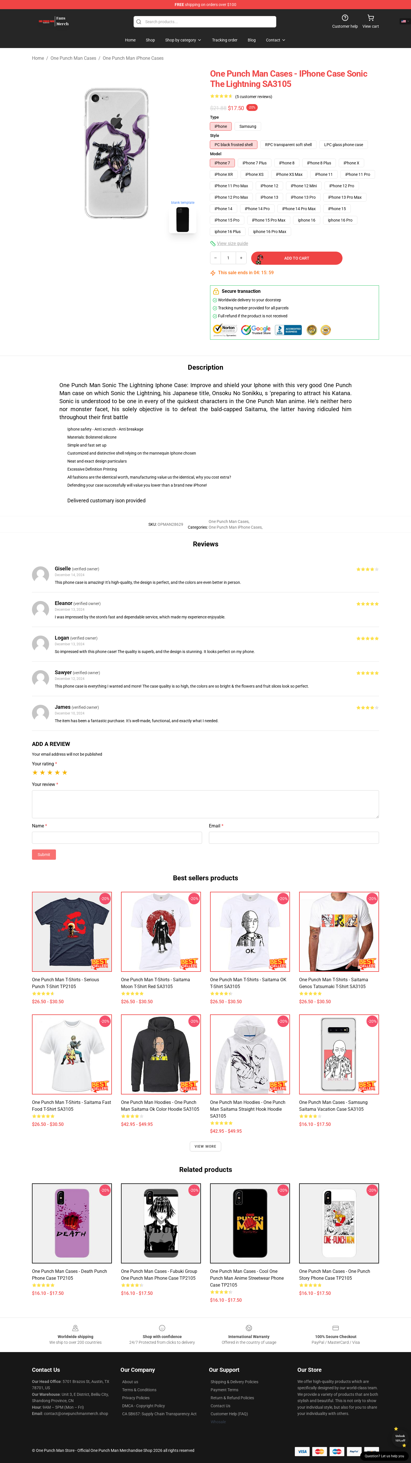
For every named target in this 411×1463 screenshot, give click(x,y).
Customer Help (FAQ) (229, 1414)
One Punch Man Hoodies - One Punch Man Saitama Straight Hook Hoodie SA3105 (247, 1109)
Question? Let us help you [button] (384, 1456)
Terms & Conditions (139, 1390)
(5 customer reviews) (253, 96)
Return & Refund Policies (232, 1398)
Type (214, 117)
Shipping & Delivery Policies (234, 1382)
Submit (44, 854)
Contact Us (220, 1406)
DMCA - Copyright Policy (143, 1406)
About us (130, 1382)
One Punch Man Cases (73, 58)
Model (215, 154)
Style (214, 135)
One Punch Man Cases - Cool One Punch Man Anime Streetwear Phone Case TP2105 (247, 1278)
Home (38, 58)
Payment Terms (224, 1390)
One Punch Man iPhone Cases (133, 58)
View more (206, 1146)
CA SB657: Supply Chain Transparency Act (159, 1414)
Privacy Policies (136, 1398)
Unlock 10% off (400, 1438)
